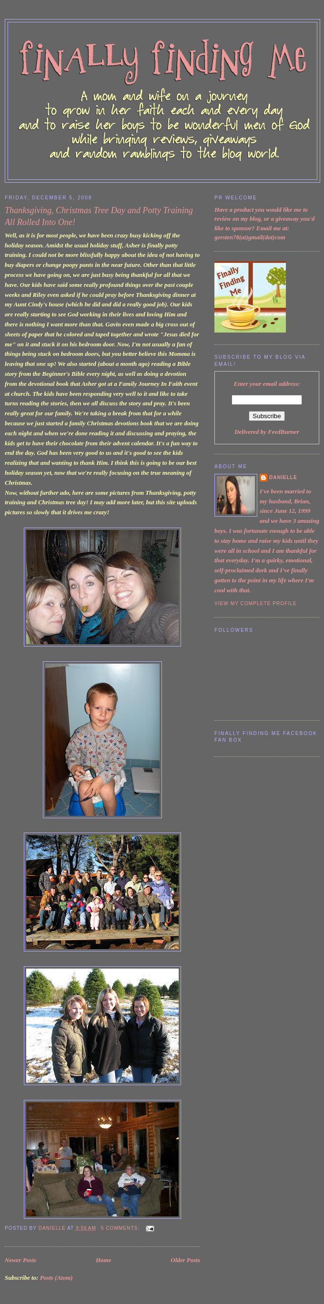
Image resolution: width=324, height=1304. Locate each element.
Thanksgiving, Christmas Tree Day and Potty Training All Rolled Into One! (99, 216)
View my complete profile (255, 603)
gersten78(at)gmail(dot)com (249, 237)
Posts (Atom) (56, 1277)
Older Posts (185, 1260)
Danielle (283, 477)
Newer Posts (20, 1260)
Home (103, 1260)
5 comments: (121, 1228)
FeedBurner (283, 431)
